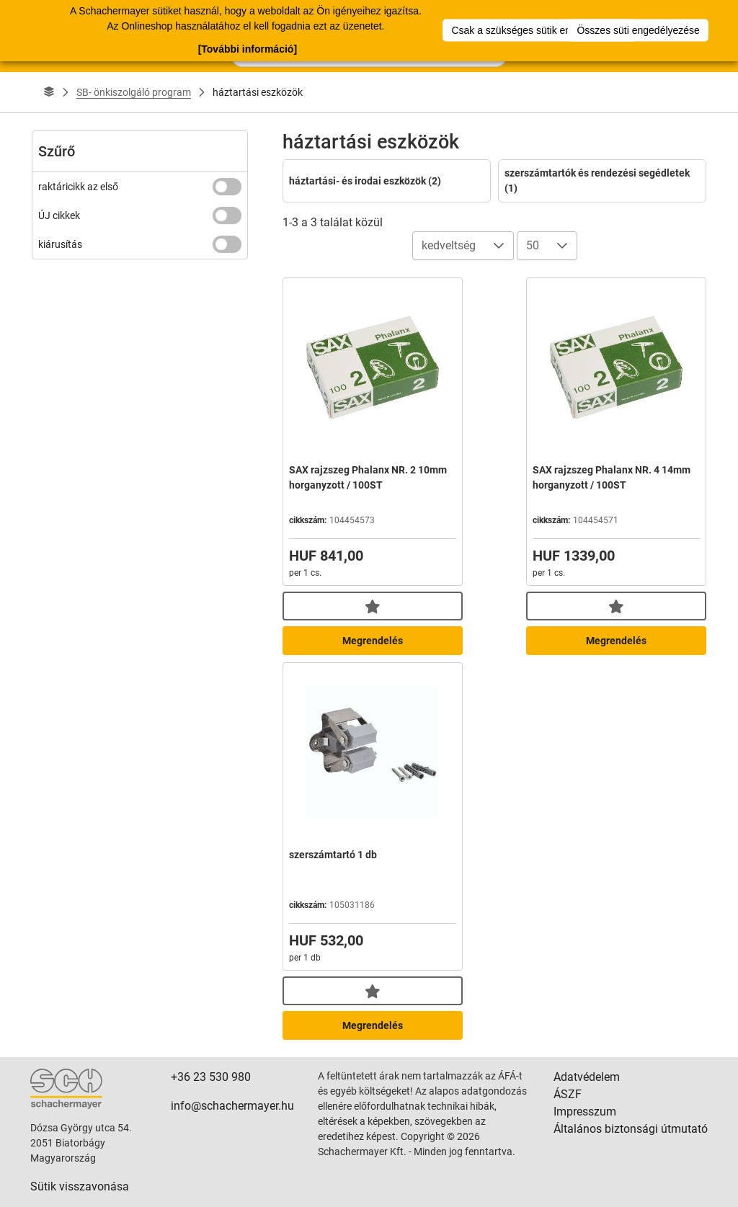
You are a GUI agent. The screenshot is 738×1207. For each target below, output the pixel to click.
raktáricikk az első (78, 186)
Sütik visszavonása (79, 1186)
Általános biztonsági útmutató (631, 1129)
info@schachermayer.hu (232, 1106)
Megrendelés (372, 640)
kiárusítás (60, 244)
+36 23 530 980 (211, 1077)
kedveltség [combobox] (449, 245)
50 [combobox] (532, 245)
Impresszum (585, 1111)
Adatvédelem (587, 1077)
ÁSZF (568, 1094)
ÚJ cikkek (59, 215)
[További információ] (247, 48)
